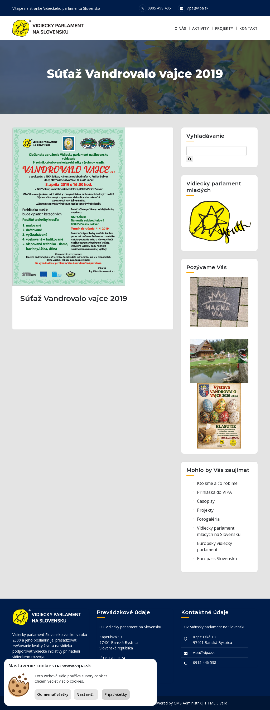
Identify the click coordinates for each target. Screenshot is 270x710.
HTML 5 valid (216, 703)
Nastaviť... (85, 694)
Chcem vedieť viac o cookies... (60, 681)
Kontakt (248, 28)
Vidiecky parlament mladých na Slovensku (218, 532)
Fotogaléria (208, 520)
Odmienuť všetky (53, 694)
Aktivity (200, 28)
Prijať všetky (115, 694)
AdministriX (192, 703)
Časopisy (206, 502)
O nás (180, 28)
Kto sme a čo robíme (217, 484)
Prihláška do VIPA (214, 493)
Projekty (224, 28)
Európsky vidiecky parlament (214, 547)
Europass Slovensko (217, 560)
